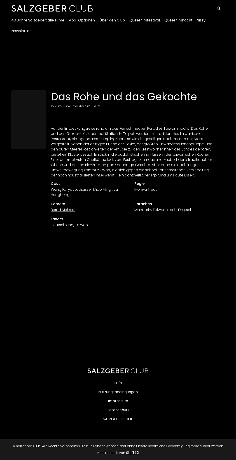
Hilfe (118, 382)
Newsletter (21, 33)
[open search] (221, 9)
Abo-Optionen (82, 22)
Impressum (118, 401)
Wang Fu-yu (61, 189)
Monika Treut (145, 189)
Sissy (201, 22)
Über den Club (112, 22)
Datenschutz (118, 410)
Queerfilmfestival (144, 22)
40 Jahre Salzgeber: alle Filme (37, 22)
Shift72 (132, 452)
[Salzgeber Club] (118, 370)
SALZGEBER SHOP (118, 419)
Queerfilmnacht (178, 22)
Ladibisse (83, 189)
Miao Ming (102, 189)
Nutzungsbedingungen (118, 391)
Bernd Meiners (63, 209)
